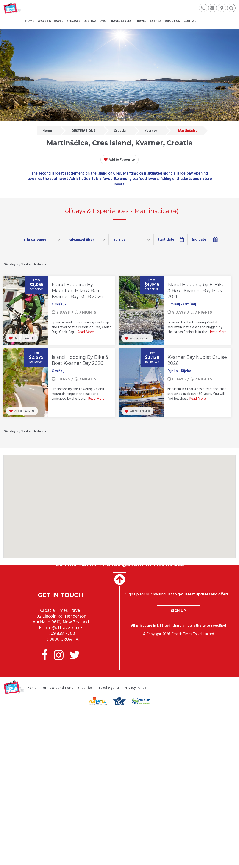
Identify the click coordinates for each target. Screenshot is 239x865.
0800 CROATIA (64, 639)
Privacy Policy (135, 688)
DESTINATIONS (83, 131)
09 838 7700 (63, 633)
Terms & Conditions (57, 688)
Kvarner (150, 131)
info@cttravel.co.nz (63, 628)
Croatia (120, 131)
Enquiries (85, 688)
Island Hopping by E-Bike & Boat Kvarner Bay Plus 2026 (196, 290)
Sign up (178, 610)
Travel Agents (108, 688)
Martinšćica (187, 131)
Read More (86, 332)
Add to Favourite (119, 159)
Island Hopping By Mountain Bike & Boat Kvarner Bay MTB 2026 (77, 290)
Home (47, 131)
